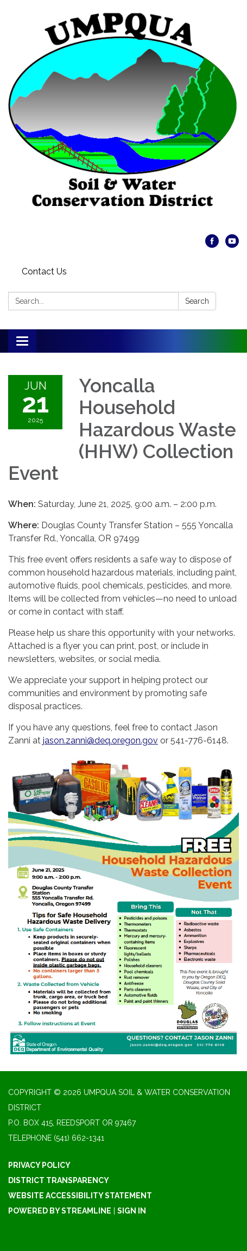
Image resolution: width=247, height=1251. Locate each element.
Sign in (131, 1210)
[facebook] (212, 245)
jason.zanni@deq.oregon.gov (100, 740)
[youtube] (232, 245)
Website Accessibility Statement (80, 1195)
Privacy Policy (39, 1165)
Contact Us (44, 271)
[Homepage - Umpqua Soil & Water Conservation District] (123, 122)
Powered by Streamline (59, 1210)
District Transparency (58, 1180)
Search (197, 301)
